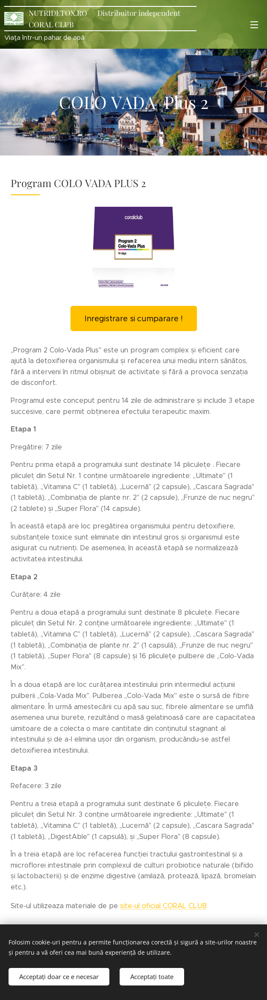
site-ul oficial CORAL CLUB (163, 906)
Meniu (254, 24)
